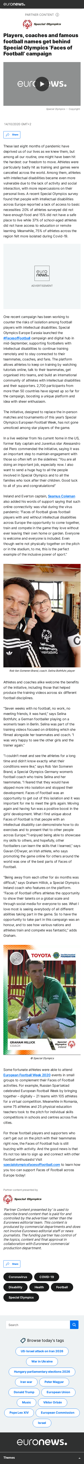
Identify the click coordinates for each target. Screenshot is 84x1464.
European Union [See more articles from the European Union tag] (58, 1392)
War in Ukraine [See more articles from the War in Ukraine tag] (42, 1361)
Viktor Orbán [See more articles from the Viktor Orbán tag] (52, 1402)
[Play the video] (42, 84)
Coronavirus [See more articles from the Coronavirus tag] (18, 1276)
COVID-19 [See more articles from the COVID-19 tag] (46, 1276)
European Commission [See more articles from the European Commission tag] (57, 1412)
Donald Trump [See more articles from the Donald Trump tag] (24, 1392)
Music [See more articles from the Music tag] (26, 1402)
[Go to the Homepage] (14, 4)
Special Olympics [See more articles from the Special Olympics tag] (21, 1297)
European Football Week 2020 (26, 1075)
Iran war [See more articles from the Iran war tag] (26, 1382)
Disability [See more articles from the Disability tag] (15, 1287)
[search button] (74, 1324)
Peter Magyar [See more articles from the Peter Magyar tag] (54, 1382)
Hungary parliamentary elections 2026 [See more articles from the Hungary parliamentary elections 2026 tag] (42, 1371)
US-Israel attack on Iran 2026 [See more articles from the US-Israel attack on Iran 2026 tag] (42, 1351)
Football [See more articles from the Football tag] (62, 1287)
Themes (9, 1457)
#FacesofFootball (16, 338)
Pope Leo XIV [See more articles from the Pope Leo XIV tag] (19, 1412)
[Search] (42, 1324)
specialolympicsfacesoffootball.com (31, 1164)
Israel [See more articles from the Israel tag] (42, 1423)
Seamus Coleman (61, 496)
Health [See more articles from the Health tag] (39, 1287)
